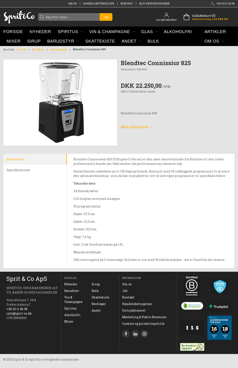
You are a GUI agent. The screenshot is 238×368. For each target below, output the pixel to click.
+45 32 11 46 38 (16, 309)
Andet (96, 310)
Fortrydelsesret (134, 310)
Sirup (96, 284)
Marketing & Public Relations (144, 317)
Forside (21, 49)
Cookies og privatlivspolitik (143, 324)
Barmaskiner (58, 49)
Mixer (69, 321)
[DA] (19, 16)
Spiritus (70, 308)
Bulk (95, 291)
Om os (72, 3)
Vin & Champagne (73, 299)
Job (124, 291)
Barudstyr (38, 49)
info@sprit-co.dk (19, 313)
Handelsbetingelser (98, 3)
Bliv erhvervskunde (154, 3)
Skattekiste (100, 297)
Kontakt (126, 3)
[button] (70, 31)
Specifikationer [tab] (18, 170)
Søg (106, 17)
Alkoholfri (72, 315)
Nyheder (70, 284)
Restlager (99, 304)
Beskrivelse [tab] (16, 159)
